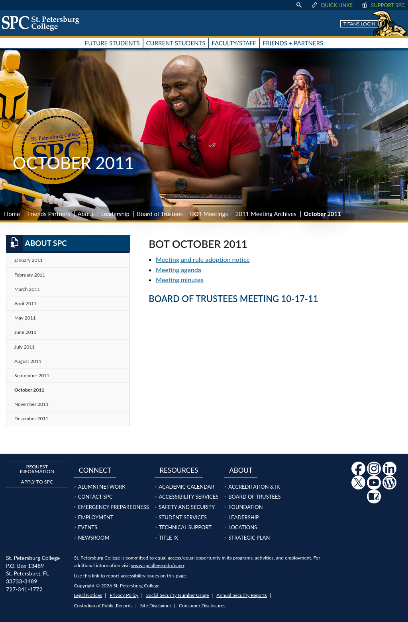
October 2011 (29, 390)
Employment (96, 517)
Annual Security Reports (241, 595)
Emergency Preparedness (113, 507)
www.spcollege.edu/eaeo (157, 565)
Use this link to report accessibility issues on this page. (130, 576)
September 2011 (31, 375)
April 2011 (25, 303)
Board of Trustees (160, 213)
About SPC (36, 243)
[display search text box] (299, 5)
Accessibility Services (188, 496)
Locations (242, 527)
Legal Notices (88, 595)
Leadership (115, 213)
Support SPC (383, 5)
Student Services (182, 517)
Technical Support (185, 527)
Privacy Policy (124, 595)
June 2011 (25, 332)
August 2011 (27, 361)
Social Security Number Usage (177, 595)
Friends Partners (48, 213)
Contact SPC (95, 496)
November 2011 (31, 404)
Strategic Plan (249, 537)
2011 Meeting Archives (265, 213)
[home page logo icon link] (43, 23)
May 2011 (25, 318)
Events (87, 527)
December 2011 (31, 418)
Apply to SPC (37, 482)
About (85, 213)
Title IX (168, 537)
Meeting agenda (178, 269)
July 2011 (24, 347)
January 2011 (28, 260)
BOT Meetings (209, 213)
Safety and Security (187, 507)
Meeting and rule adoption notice (203, 259)
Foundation (245, 507)
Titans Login (359, 24)
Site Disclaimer (155, 605)
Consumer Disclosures (202, 605)
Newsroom (94, 537)
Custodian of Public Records (103, 605)
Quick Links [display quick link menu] (332, 5)
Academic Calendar (186, 487)
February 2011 (29, 275)
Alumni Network (102, 487)
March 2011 (27, 289)
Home (12, 213)
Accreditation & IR (254, 487)
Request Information (37, 469)
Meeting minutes (180, 279)
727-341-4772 (24, 589)
